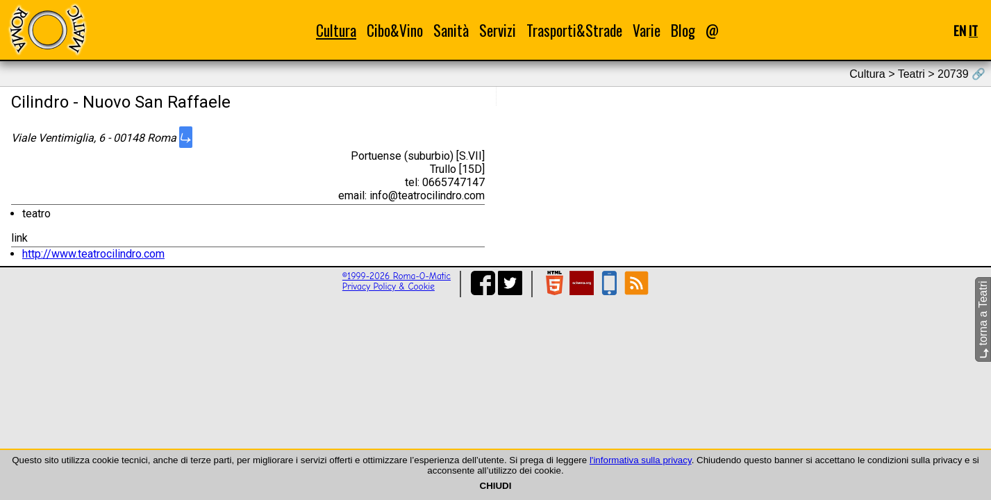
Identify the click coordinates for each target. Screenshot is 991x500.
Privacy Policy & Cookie (388, 286)
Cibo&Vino (395, 30)
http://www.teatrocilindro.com (93, 253)
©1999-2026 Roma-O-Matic (396, 276)
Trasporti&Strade (574, 30)
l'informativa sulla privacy (641, 460)
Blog (683, 30)
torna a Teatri (983, 319)
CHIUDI (496, 486)
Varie (646, 30)
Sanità (451, 30)
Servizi (497, 30)
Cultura (336, 30)
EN (959, 30)
